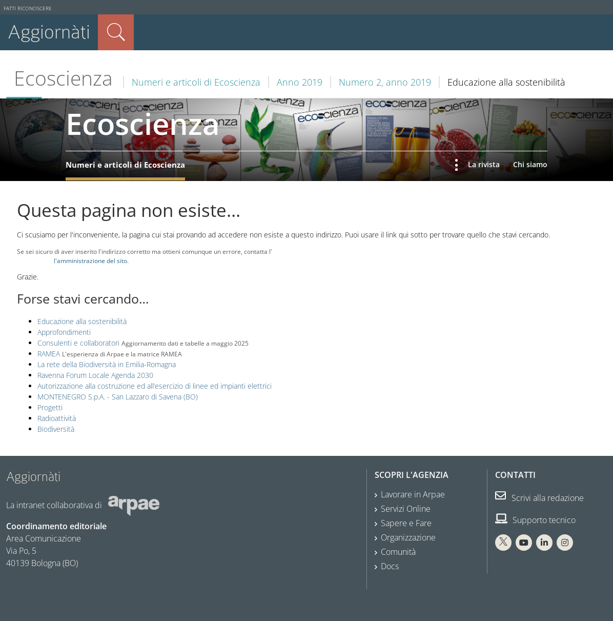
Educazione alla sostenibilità (82, 321)
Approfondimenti (64, 332)
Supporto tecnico (535, 520)
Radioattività (56, 418)
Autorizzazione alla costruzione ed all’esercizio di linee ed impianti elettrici (154, 386)
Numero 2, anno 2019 (385, 82)
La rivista (484, 164)
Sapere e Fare (406, 523)
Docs (390, 566)
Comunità (398, 551)
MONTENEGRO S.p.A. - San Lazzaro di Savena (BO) (117, 397)
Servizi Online (406, 508)
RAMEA (48, 353)
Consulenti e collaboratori (78, 343)
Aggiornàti (49, 32)
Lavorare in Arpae (413, 494)
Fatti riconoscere (28, 8)
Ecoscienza (63, 78)
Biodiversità (55, 429)
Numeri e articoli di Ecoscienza (196, 82)
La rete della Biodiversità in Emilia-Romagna (106, 364)
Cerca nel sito (116, 32)
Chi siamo (530, 164)
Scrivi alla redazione (539, 498)
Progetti (50, 407)
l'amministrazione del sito (90, 260)
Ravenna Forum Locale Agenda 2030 (95, 375)
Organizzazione (408, 537)
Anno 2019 (299, 82)
